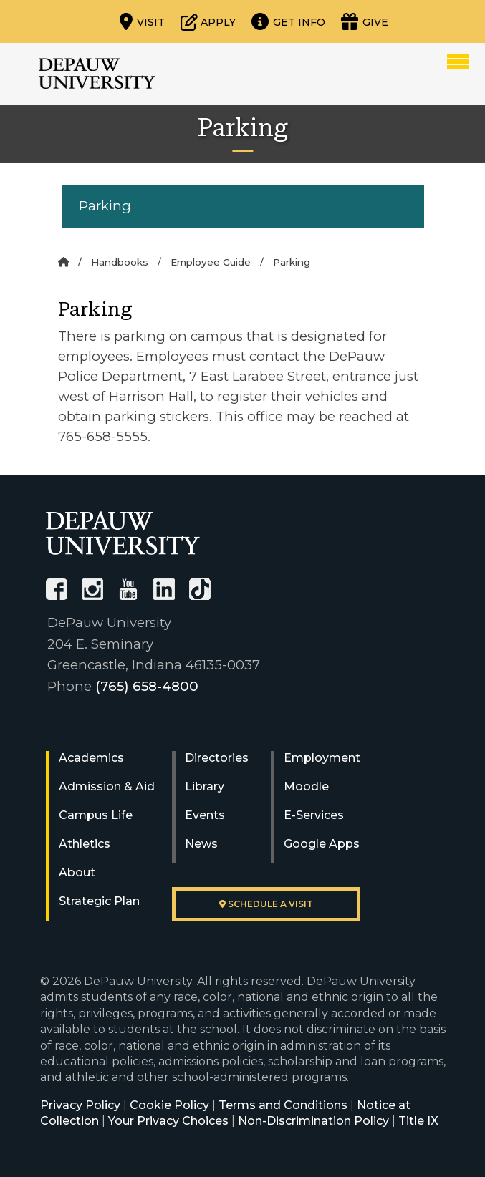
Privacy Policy (80, 1105)
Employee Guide (211, 262)
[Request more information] (288, 21)
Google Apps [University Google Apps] (322, 844)
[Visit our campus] (142, 21)
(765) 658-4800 (146, 686)
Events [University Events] (205, 815)
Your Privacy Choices (168, 1121)
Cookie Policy (169, 1105)
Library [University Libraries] (204, 786)
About (77, 872)
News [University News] (201, 844)
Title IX (418, 1121)
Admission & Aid (107, 786)
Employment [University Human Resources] (322, 758)
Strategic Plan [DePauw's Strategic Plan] (99, 901)
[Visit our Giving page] (365, 21)
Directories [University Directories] (217, 758)
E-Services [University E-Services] (314, 815)
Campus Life (96, 815)
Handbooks (119, 262)
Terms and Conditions (283, 1105)
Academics (91, 758)
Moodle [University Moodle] (306, 786)
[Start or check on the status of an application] (208, 21)
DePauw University (97, 73)
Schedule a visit (266, 904)
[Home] (63, 262)
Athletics (84, 844)
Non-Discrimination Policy (313, 1121)
